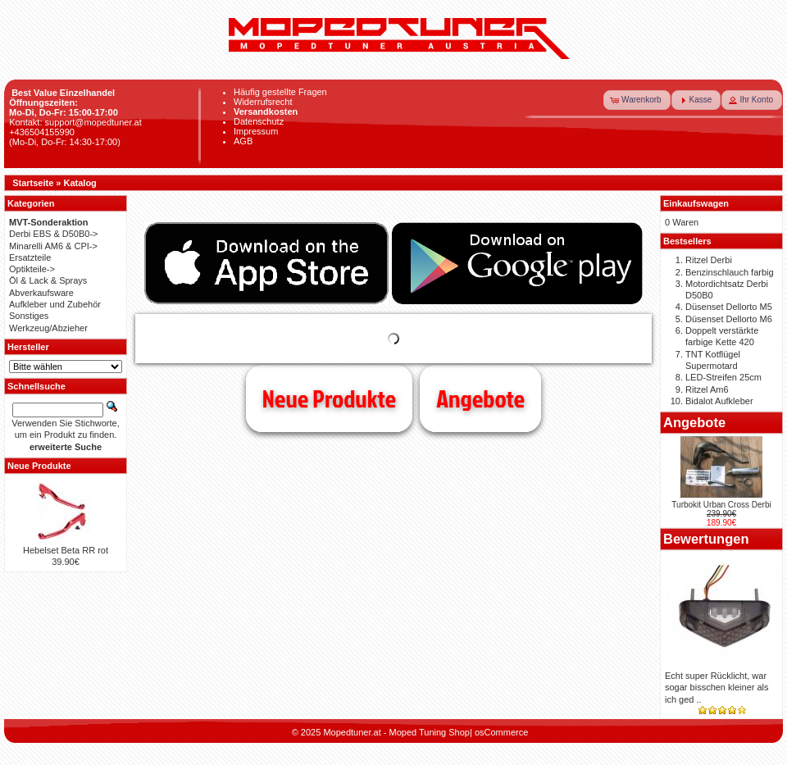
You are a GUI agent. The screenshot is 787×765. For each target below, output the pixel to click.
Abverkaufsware (41, 293)
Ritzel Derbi (708, 260)
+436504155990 (42, 132)
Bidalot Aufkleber (719, 401)
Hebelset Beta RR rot (65, 550)
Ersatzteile (30, 257)
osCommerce (501, 732)
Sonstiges (28, 316)
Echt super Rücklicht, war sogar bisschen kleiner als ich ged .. (717, 687)
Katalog (80, 183)
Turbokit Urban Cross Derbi (721, 504)
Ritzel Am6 (707, 389)
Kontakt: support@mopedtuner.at (75, 122)
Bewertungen (706, 538)
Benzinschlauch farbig (729, 272)
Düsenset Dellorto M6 (728, 319)
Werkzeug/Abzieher (48, 328)
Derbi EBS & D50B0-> (53, 234)
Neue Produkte (329, 398)
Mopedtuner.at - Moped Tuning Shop (396, 732)
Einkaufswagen (696, 203)
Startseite (32, 183)
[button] (637, 100)
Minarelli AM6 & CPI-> (53, 246)
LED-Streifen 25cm (723, 377)
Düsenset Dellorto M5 (728, 307)
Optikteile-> (32, 269)
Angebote (480, 398)
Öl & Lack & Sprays (48, 280)
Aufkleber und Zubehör (55, 304)
